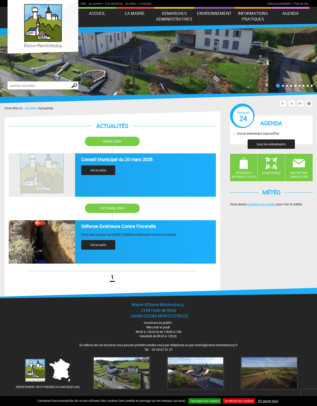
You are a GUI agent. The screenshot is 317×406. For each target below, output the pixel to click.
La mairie (135, 13)
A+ (300, 103)
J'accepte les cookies (205, 401)
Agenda (290, 13)
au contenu (95, 3)
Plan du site (301, 3)
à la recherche (114, 3)
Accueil (97, 13)
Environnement (214, 13)
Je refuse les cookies (239, 401)
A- (282, 103)
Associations (271, 173)
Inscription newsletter (299, 174)
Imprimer (310, 103)
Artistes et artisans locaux (244, 174)
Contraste (145, 3)
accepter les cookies (261, 204)
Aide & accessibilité (279, 3)
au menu (131, 3)
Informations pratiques (253, 16)
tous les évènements (271, 144)
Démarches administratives (174, 16)
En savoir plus (268, 401)
